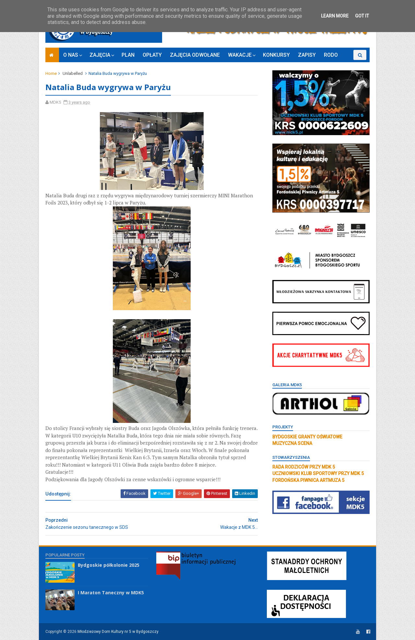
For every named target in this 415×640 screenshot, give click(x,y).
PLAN (128, 55)
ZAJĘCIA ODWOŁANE (195, 55)
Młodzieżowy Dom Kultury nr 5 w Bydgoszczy (118, 631)
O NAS (70, 55)
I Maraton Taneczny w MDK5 (111, 592)
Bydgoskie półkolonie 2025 (108, 565)
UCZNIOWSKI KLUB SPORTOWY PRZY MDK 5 (318, 473)
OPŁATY (152, 55)
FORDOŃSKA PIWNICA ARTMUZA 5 (308, 480)
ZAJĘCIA (99, 55)
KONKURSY (276, 55)
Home (51, 73)
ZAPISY (307, 55)
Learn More (335, 15)
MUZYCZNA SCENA (292, 443)
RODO (331, 55)
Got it (362, 15)
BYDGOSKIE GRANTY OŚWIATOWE (307, 436)
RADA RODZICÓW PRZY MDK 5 (303, 467)
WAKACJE (240, 55)
